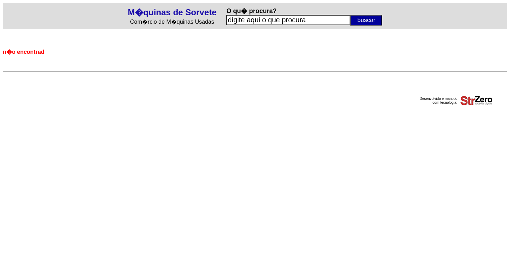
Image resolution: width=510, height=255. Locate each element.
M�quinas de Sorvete (172, 12)
